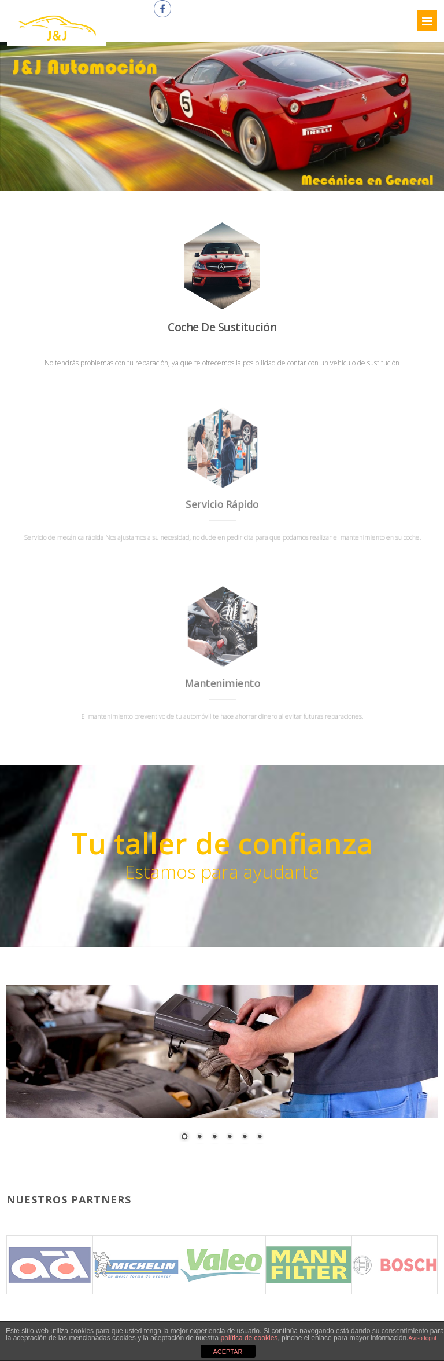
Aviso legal (422, 1338)
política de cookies (249, 1338)
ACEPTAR (227, 1351)
